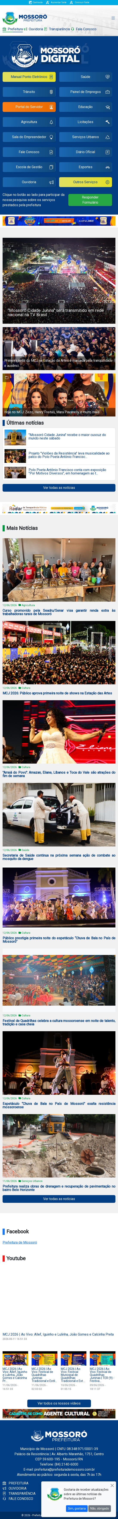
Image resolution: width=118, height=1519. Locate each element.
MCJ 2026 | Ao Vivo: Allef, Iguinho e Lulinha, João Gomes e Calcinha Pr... (15, 1374)
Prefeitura (13, 29)
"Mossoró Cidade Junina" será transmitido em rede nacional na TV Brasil (56, 312)
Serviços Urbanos (91, 137)
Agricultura (37, 122)
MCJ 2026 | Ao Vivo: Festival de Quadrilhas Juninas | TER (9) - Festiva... (102, 1374)
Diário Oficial (93, 152)
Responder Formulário (90, 199)
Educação (94, 107)
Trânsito (38, 92)
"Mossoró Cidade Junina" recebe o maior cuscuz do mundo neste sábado (67, 436)
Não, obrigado (99, 1508)
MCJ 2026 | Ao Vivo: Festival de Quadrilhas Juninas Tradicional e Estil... (44, 1374)
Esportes (94, 168)
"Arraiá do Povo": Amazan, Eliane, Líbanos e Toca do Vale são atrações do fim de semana (59, 774)
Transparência (57, 29)
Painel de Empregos (90, 92)
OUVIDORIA (14, 1488)
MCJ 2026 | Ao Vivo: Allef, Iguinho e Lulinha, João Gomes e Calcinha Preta (58, 1334)
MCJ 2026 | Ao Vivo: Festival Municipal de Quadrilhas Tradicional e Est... (73, 1374)
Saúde (95, 77)
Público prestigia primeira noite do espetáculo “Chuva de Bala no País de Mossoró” (59, 939)
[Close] (112, 1485)
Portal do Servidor (34, 107)
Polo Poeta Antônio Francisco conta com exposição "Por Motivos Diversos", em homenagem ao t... (67, 471)
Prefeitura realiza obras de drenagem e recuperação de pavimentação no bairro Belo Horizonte (59, 1188)
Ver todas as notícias (59, 488)
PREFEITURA (15, 1483)
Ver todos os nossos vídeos (59, 1403)
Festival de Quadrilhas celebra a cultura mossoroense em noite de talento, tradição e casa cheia (59, 1022)
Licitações (94, 122)
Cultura (26, 687)
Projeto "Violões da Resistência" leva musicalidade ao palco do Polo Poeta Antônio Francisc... (69, 455)
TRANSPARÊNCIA (19, 1494)
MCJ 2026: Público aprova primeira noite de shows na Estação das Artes (57, 693)
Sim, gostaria (77, 1508)
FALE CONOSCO (18, 1499)
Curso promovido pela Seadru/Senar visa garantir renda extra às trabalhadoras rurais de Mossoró (59, 612)
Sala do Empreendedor (32, 137)
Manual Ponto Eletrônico (32, 77)
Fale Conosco (84, 29)
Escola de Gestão (34, 168)
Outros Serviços (91, 183)
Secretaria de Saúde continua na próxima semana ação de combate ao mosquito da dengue (59, 857)
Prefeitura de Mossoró (20, 1242)
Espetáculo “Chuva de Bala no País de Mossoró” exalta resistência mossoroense (59, 1105)
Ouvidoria (33, 29)
